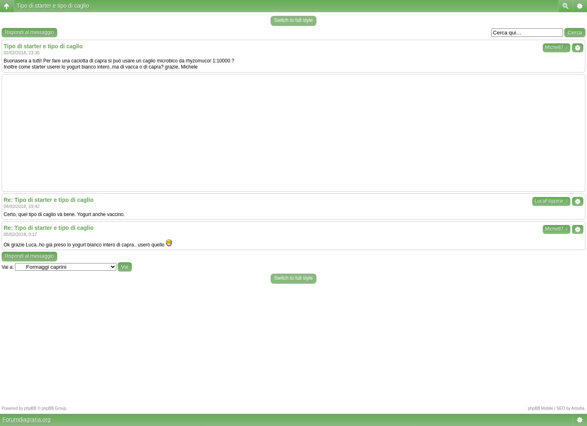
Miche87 (556, 47)
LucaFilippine (551, 201)
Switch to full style (293, 20)
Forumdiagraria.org (26, 419)
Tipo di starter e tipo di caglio (53, 5)
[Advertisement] (293, 133)
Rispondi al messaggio (29, 32)
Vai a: (8, 267)
